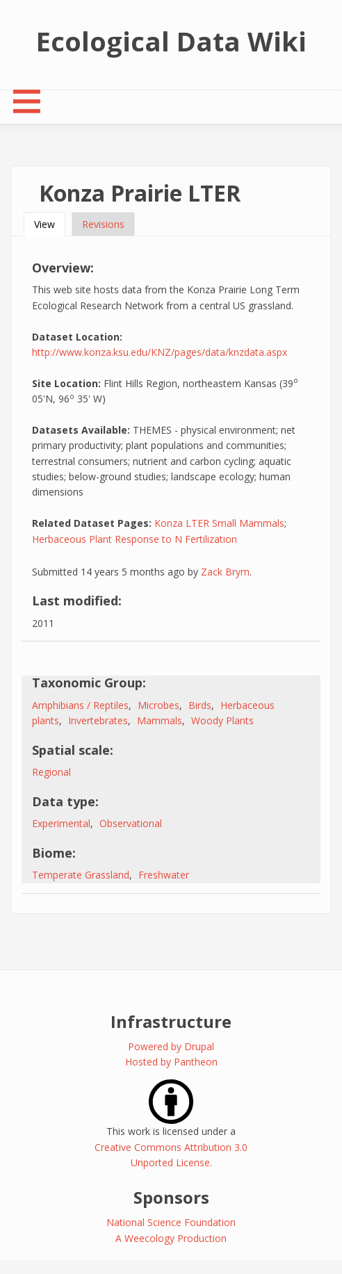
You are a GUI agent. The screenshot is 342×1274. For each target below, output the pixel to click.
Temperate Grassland (80, 874)
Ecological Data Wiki (171, 41)
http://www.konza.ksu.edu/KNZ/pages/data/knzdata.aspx (159, 352)
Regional (51, 771)
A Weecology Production (171, 1238)
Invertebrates (98, 720)
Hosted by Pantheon (171, 1061)
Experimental (61, 823)
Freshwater (163, 874)
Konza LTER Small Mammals (219, 523)
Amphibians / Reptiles (80, 705)
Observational (130, 823)
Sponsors (171, 1197)
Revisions (103, 224)
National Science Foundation (171, 1222)
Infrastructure (171, 1021)
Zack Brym (225, 571)
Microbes (158, 705)
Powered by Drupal (171, 1046)
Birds (199, 705)
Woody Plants (222, 720)
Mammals (159, 720)
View (49, 224)
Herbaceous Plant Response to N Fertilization (134, 539)
